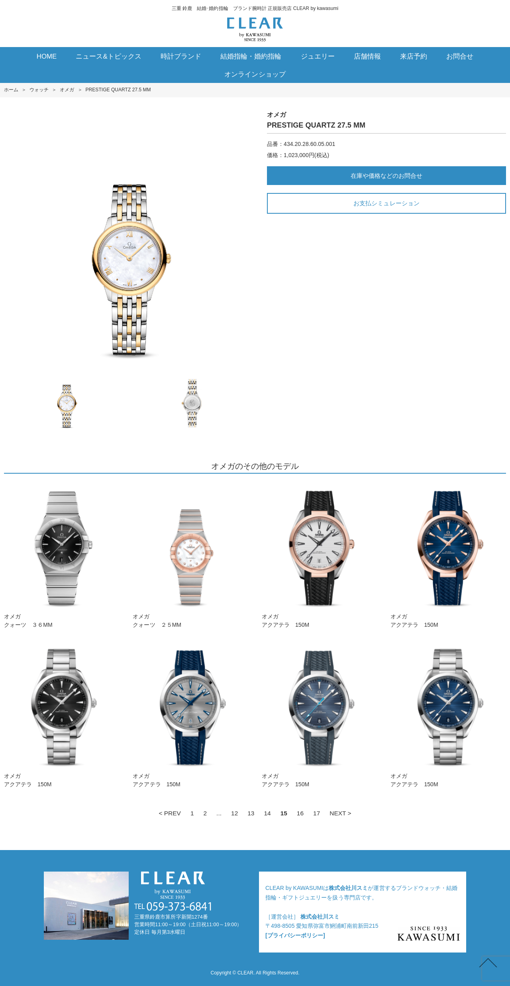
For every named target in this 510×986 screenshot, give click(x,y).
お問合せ (459, 56)
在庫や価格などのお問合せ (386, 175)
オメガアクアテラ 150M (319, 555)
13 (250, 813)
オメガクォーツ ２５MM (190, 555)
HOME (47, 56)
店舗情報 (367, 56)
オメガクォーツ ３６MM (62, 555)
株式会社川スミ (348, 888)
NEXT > (340, 813)
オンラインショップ (254, 74)
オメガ (67, 89)
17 (316, 813)
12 (234, 813)
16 (300, 813)
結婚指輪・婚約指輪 (250, 56)
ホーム (11, 89)
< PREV (169, 813)
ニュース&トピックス (108, 56)
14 (267, 813)
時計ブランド (181, 56)
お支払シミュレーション (386, 203)
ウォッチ (39, 89)
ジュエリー (318, 56)
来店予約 (413, 56)
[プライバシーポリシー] (295, 935)
